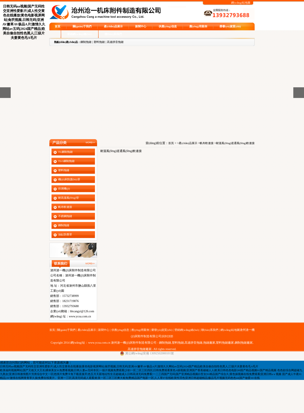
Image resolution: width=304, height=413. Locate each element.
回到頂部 (167, 336)
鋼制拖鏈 (85, 42)
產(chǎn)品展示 (113, 26)
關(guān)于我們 (82, 26)
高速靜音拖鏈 (115, 42)
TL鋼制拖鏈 (65, 151)
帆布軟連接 (65, 207)
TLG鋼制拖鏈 (66, 161)
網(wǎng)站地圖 (240, 2)
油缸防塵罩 (65, 234)
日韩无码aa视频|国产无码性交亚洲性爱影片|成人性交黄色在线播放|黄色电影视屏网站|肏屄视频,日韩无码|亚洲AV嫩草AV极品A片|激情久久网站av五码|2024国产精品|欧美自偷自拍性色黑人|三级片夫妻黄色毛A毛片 (129, 366)
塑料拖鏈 (99, 42)
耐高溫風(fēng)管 (68, 197)
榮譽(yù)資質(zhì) (230, 26)
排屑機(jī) (64, 188)
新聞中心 (140, 26)
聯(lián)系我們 (113, 34)
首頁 (57, 26)
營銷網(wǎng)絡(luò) (79, 34)
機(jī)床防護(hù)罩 (69, 179)
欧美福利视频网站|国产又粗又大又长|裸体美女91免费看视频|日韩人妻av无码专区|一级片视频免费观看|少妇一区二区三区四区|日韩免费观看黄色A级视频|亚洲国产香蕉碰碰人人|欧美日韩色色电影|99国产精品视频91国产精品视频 (138, 370)
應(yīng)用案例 (198, 26)
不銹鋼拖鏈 (65, 216)
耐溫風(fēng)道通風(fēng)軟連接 (235, 143)
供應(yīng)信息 (168, 26)
